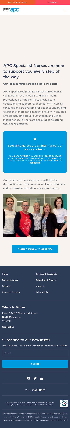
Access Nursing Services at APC (35, 249)
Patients (6, 286)
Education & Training (46, 280)
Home (5, 274)
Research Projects (11, 292)
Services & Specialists (46, 274)
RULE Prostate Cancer (17, 2)
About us (40, 286)
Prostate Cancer (10, 280)
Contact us (8, 327)
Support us (52, 2)
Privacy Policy (42, 292)
